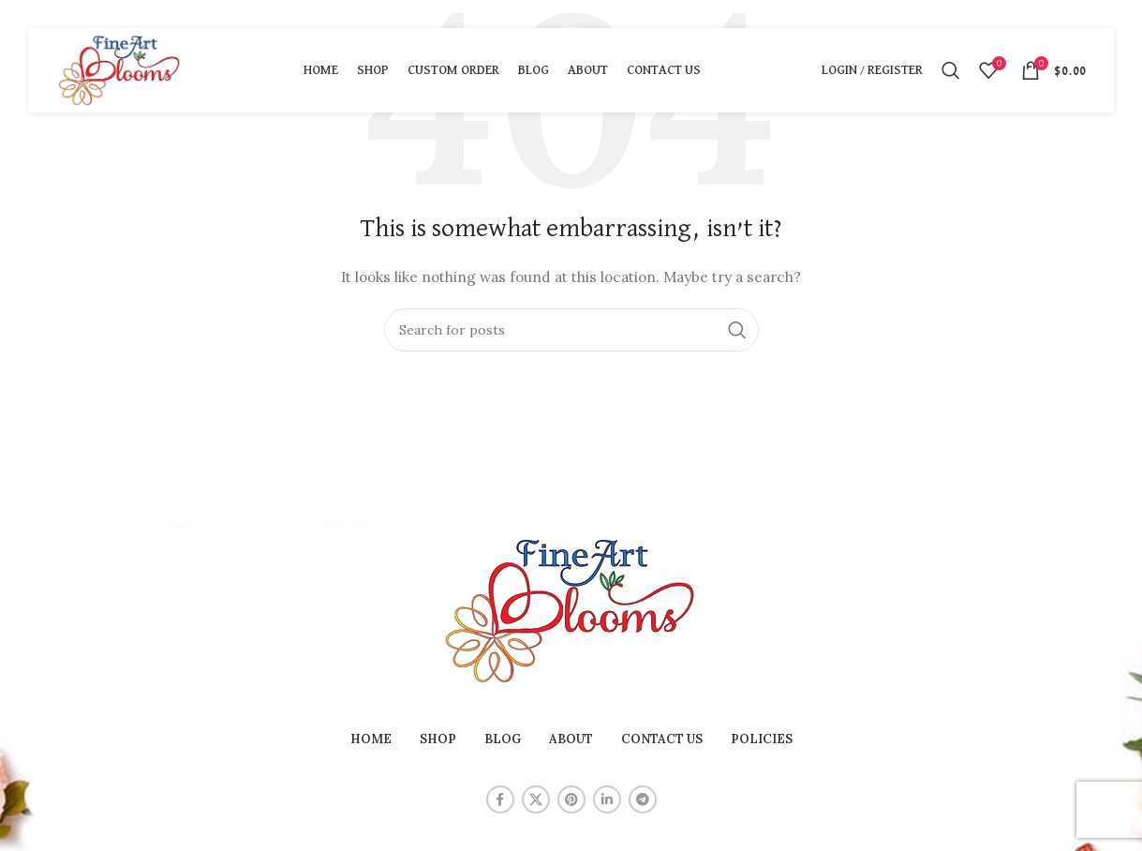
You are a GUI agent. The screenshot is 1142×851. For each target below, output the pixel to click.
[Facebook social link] (500, 799)
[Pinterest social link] (571, 799)
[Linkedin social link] (607, 799)
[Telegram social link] (643, 799)
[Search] (951, 70)
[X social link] (536, 799)
